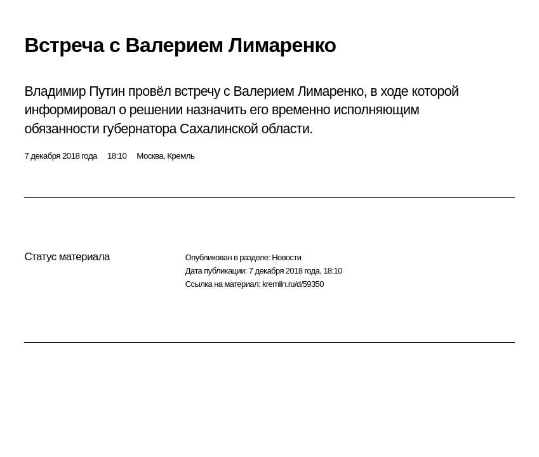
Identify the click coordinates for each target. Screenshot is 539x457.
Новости (286, 257)
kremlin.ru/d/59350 (293, 284)
